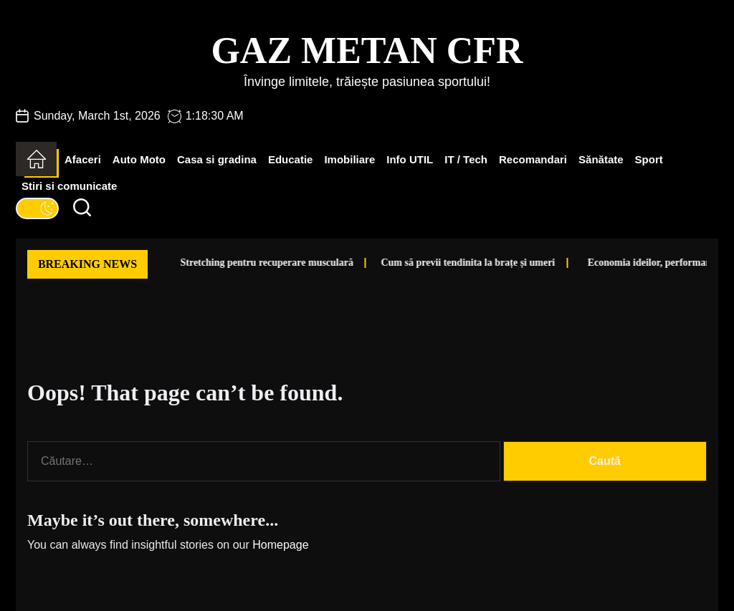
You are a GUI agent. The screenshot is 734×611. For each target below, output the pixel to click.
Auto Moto (139, 159)
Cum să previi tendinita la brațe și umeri (435, 262)
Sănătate (601, 159)
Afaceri (83, 159)
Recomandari (533, 159)
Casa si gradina (217, 159)
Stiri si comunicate (69, 186)
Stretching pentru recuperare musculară (234, 262)
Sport (649, 159)
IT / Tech (465, 159)
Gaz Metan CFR (367, 50)
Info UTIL (409, 159)
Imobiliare (349, 159)
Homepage (280, 545)
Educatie (290, 159)
